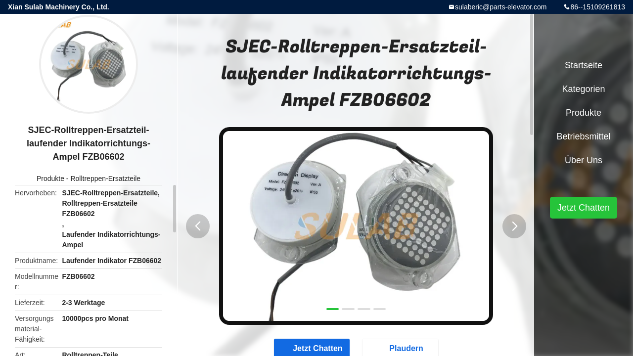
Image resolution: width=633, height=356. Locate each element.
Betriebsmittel (583, 136)
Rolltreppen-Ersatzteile (105, 178)
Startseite (583, 65)
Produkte (50, 178)
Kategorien (583, 89)
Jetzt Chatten (583, 208)
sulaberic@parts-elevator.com (500, 7)
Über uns (583, 160)
